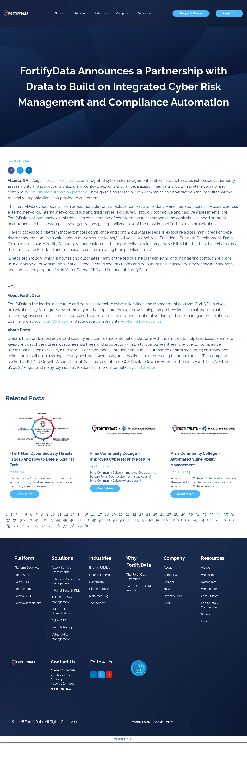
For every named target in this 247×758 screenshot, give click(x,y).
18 (107, 514)
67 (224, 520)
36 (233, 514)
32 (204, 514)
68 (231, 520)
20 (121, 514)
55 (136, 520)
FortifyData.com (55, 321)
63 (194, 520)
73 (36, 525)
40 (30, 520)
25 (155, 514)
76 (58, 525)
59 (165, 520)
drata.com (148, 367)
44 (58, 520)
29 (183, 514)
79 (79, 525)
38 (15, 520)
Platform (60, 13)
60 (173, 520)
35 (226, 514)
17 (100, 514)
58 (158, 520)
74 (43, 525)
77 (65, 525)
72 (29, 525)
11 (59, 514)
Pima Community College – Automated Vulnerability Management (195, 459)
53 (122, 520)
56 (144, 520)
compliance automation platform (58, 192)
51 (108, 520)
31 (198, 514)
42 (44, 520)
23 (141, 514)
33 (211, 514)
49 (94, 520)
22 (134, 514)
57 (151, 520)
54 (129, 520)
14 (79, 514)
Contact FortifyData (63, 686)
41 (37, 520)
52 (115, 520)
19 (114, 514)
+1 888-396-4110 (61, 704)
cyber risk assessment (144, 321)
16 (93, 514)
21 (127, 514)
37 (8, 520)
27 (169, 514)
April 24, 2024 (100, 466)
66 (216, 520)
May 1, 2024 (18, 472)
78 (72, 525)
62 (187, 520)
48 (87, 520)
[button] (11, 170)
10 (53, 514)
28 (176, 514)
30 (190, 514)
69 (8, 525)
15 (86, 514)
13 (73, 514)
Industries (102, 13)
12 (66, 514)
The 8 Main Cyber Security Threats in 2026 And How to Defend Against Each (42, 459)
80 (87, 525)
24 (148, 514)
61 (180, 520)
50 (101, 520)
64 (202, 520)
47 (79, 520)
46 (72, 520)
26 (162, 514)
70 (15, 525)
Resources (144, 13)
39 (22, 520)
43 (51, 520)
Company (123, 13)
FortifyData (69, 180)
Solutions (81, 13)
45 (65, 520)
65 (209, 520)
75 (50, 525)
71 (23, 525)
